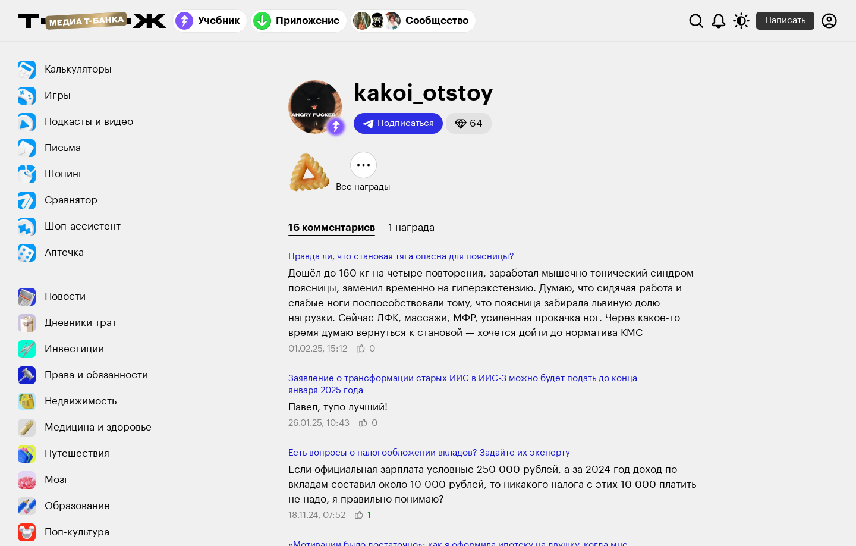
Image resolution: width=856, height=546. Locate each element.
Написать (785, 20)
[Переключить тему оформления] (741, 21)
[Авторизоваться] (829, 21)
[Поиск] (696, 21)
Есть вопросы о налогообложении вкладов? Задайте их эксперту (429, 452)
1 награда (411, 227)
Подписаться (398, 124)
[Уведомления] (719, 21)
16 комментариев (331, 227)
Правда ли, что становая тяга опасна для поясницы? (401, 256)
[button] (336, 127)
